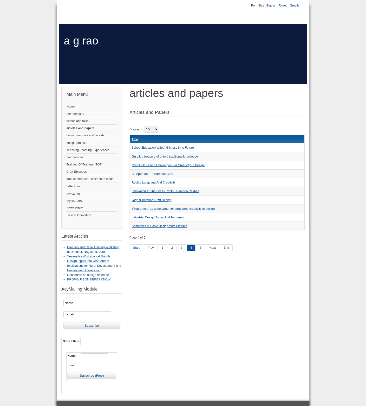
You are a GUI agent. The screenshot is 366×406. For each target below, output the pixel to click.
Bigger (270, 5)
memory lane (75, 113)
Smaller (295, 5)
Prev (150, 247)
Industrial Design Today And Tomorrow (158, 217)
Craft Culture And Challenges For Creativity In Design (168, 165)
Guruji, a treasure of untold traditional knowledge (165, 156)
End (226, 247)
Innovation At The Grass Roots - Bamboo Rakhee (165, 191)
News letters (74, 208)
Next (212, 247)
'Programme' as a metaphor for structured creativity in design (173, 208)
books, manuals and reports (85, 135)
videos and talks (77, 121)
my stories (73, 193)
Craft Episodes (76, 171)
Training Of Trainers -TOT (84, 164)
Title (135, 139)
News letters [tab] (71, 341)
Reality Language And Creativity (154, 182)
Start (136, 247)
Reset (283, 5)
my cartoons (74, 201)
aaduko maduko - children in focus (89, 179)
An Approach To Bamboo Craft (152, 174)
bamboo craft (75, 157)
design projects (76, 143)
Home (70, 106)
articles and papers (80, 128)
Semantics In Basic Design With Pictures (159, 226)
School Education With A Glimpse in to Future (163, 147)
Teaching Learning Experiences (88, 150)
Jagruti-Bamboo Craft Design (151, 200)
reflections (73, 186)
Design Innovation (78, 215)
